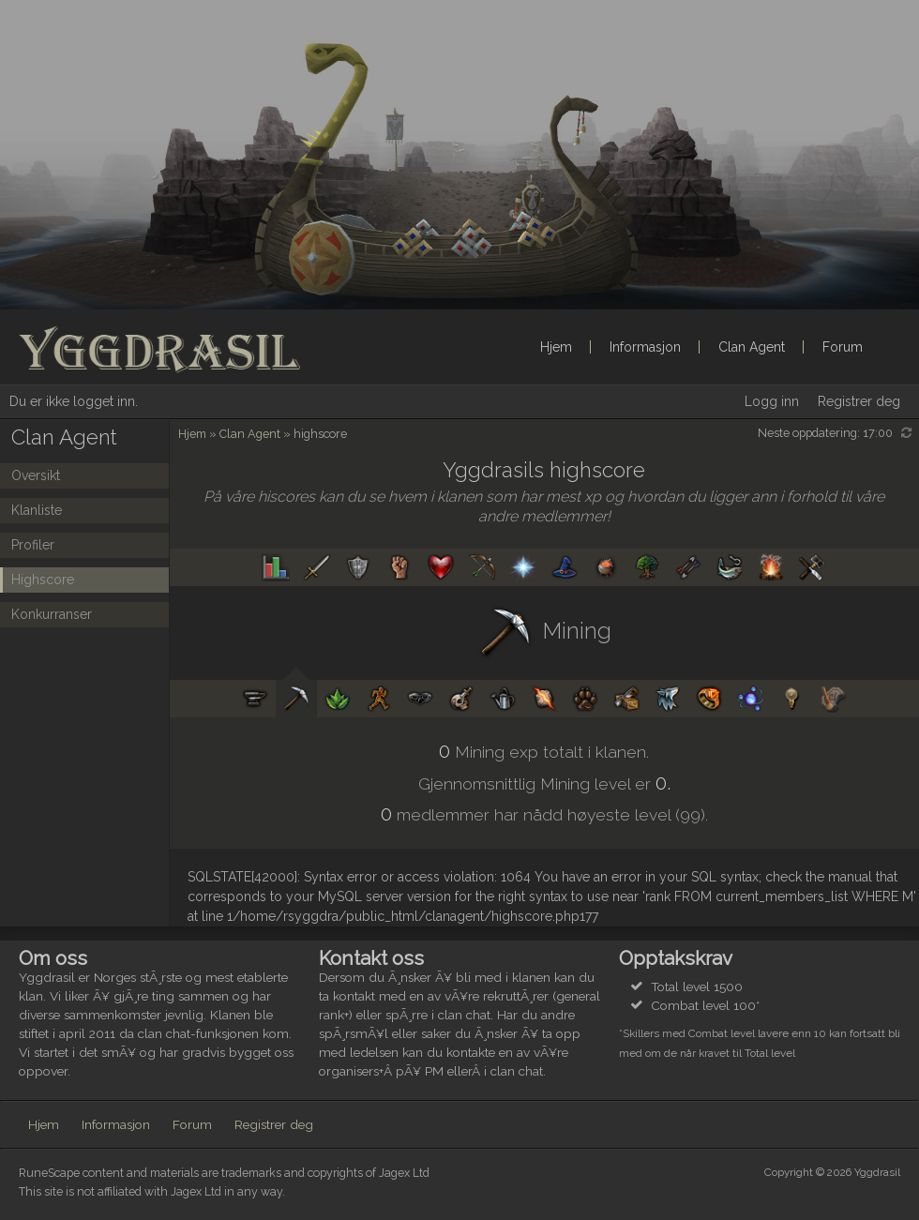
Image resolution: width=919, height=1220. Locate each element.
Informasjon (645, 346)
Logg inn (772, 401)
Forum (842, 346)
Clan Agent (751, 346)
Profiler (32, 544)
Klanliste (36, 510)
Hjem (556, 346)
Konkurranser (51, 614)
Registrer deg (859, 401)
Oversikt (35, 475)
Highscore (42, 579)
